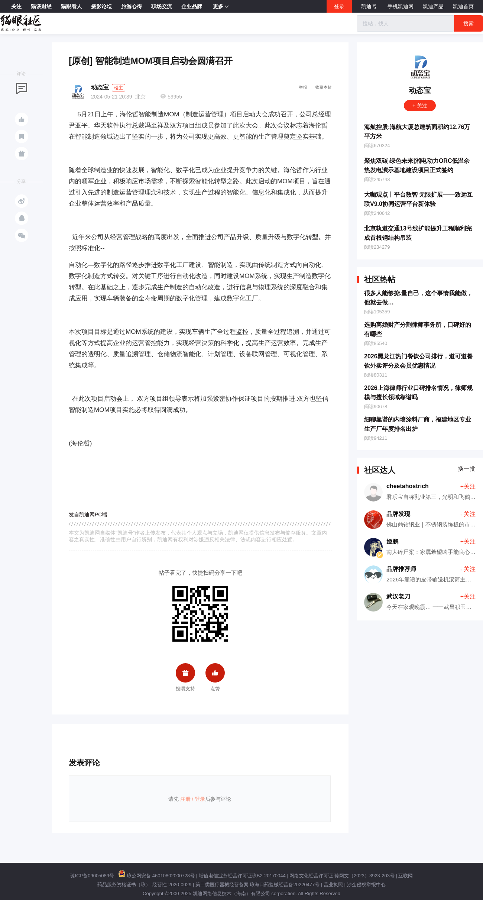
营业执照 (333, 884)
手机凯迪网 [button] (401, 6)
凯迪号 (369, 6)
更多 (221, 6)
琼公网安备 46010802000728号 (156, 875)
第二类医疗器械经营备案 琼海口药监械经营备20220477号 (257, 884)
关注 (16, 6)
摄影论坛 (101, 6)
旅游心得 (131, 6)
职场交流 (161, 6)
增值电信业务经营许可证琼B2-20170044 (242, 875)
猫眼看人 (71, 6)
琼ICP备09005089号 (92, 875)
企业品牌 (191, 6)
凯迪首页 (463, 6)
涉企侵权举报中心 (366, 884)
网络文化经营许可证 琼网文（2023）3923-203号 (341, 875)
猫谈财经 (41, 6)
